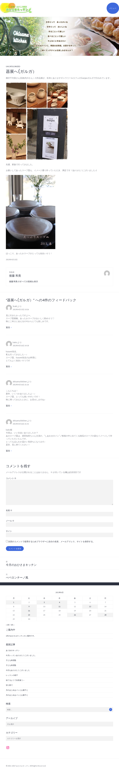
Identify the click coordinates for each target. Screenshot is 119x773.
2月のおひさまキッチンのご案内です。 (21, 636)
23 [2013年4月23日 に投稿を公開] (29, 615)
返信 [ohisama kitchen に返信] (8, 405)
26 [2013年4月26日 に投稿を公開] (75, 615)
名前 (9, 510)
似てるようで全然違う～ (15, 680)
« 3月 (8, 625)
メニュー (113, 8)
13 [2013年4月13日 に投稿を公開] (90, 606)
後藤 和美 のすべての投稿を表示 (23, 281)
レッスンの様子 (12, 675)
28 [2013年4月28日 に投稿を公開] (105, 615)
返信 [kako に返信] (8, 366)
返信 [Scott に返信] (8, 327)
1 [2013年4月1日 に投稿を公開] (13, 602)
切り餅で (9, 685)
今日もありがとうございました (18, 670)
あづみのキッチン (13, 650)
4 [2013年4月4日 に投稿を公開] (59, 602)
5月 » (12, 625)
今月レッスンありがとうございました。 (21, 655)
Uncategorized (13, 66)
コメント (11, 478)
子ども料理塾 (11, 660)
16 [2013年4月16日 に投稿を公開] (29, 611)
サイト (9, 531)
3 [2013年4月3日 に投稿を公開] (44, 602)
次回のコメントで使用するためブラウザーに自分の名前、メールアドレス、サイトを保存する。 (51, 541)
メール (10, 520)
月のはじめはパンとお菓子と (17, 690)
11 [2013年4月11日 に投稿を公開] (59, 606)
